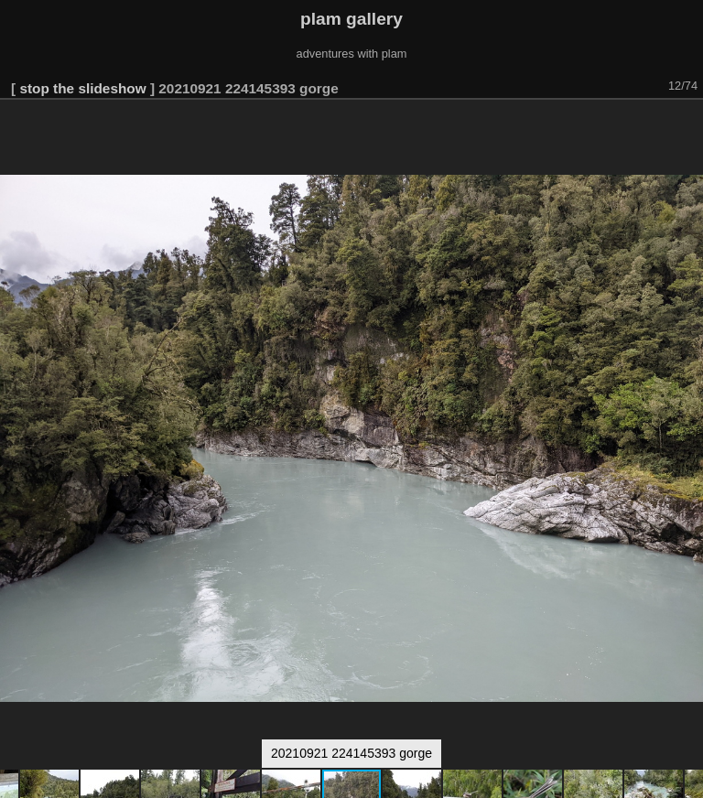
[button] (686, 125)
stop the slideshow (82, 88)
